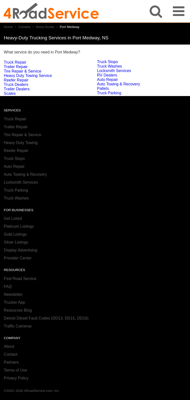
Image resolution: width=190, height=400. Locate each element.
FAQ (8, 286)
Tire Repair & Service (22, 71)
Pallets (103, 88)
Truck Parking (109, 93)
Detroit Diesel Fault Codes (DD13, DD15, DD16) (46, 318)
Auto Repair (107, 79)
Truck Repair (15, 62)
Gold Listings (15, 234)
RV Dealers (107, 75)
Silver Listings (16, 242)
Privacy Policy (16, 378)
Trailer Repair (15, 67)
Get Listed (13, 218)
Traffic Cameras (18, 326)
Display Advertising (20, 250)
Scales (10, 93)
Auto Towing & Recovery (118, 84)
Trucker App (14, 302)
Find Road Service (20, 278)
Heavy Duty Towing (21, 143)
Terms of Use (15, 370)
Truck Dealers (16, 84)
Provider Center (17, 258)
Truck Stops (107, 62)
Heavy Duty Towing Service (28, 76)
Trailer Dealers (16, 89)
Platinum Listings (19, 226)
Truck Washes (109, 66)
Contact (10, 354)
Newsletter (13, 294)
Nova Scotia (45, 27)
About (9, 346)
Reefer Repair (16, 80)
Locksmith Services (114, 71)
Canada (24, 27)
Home (8, 27)
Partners (11, 362)
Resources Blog (18, 310)
